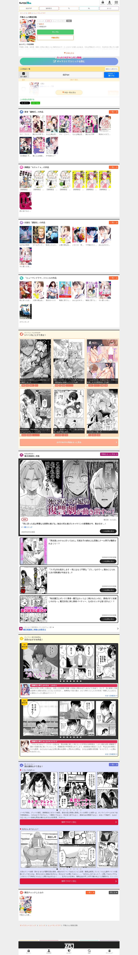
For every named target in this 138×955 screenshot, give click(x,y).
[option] (40, 662)
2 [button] (60, 681)
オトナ (109, 8)
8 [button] (80, 681)
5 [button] (70, 681)
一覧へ (112, 112)
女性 (29, 13)
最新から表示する (112, 69)
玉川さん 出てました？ (30, 829)
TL (69, 8)
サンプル (55, 32)
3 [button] (64, 681)
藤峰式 (41, 24)
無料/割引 (49, 8)
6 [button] (74, 681)
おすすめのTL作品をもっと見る (69, 442)
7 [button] (77, 681)
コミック (23, 13)
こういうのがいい (28, 770)
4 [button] (67, 681)
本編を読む (55, 38)
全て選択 (23, 77)
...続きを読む (113, 876)
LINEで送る (35, 103)
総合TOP (29, 8)
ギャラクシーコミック (28, 925)
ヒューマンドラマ (39, 13)
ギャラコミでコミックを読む (69, 60)
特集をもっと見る (108, 454)
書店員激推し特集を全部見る (70, 628)
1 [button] (57, 681)
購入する (111, 75)
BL (89, 8)
